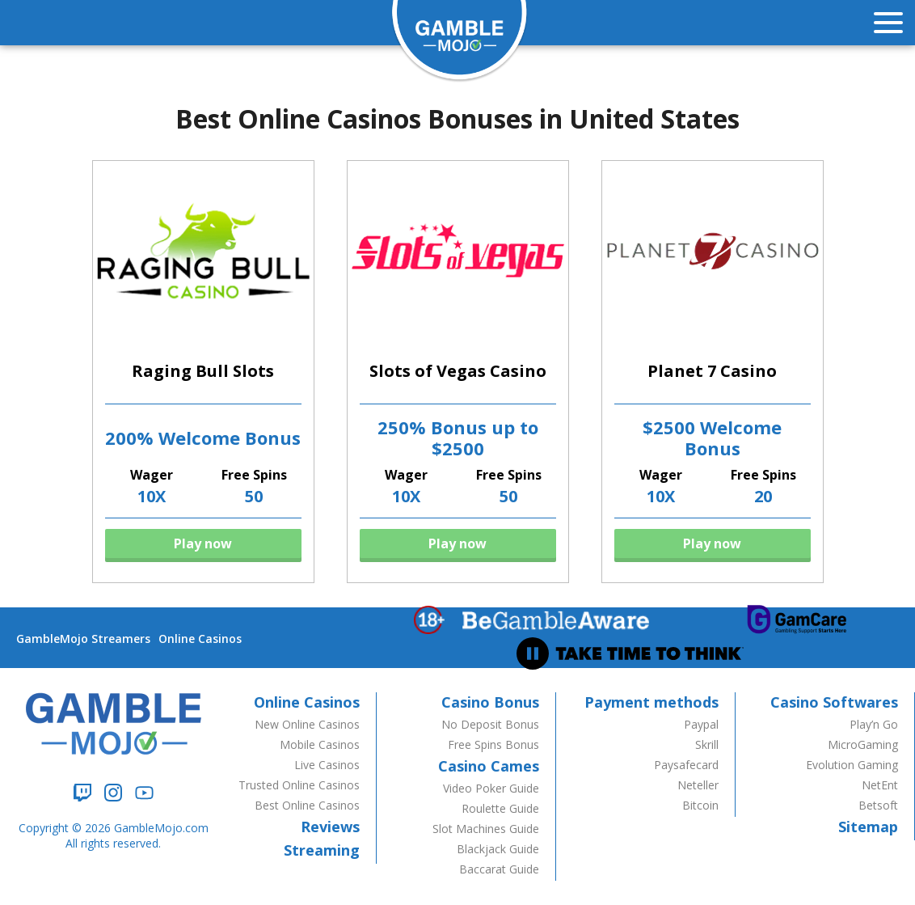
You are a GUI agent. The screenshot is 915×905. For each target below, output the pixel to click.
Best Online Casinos (307, 805)
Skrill (707, 744)
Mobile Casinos (320, 744)
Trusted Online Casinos (299, 785)
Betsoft (878, 805)
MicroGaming (863, 744)
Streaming (322, 850)
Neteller (698, 785)
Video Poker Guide (491, 788)
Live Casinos (327, 764)
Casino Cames (488, 766)
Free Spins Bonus (493, 744)
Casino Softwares (834, 702)
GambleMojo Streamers (83, 638)
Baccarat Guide (499, 869)
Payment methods (651, 702)
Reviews (330, 826)
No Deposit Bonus (490, 724)
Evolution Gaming (852, 764)
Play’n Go (874, 724)
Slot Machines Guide (485, 828)
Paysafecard (686, 764)
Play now (203, 543)
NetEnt (880, 785)
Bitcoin (700, 805)
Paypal (701, 724)
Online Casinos (200, 638)
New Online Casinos (307, 724)
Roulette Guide (500, 808)
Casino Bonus (490, 702)
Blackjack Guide (498, 848)
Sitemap (868, 826)
